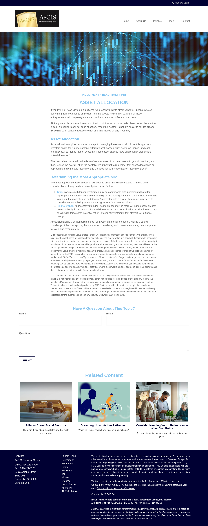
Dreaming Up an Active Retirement (104, 425)
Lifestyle (66, 481)
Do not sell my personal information (116, 488)
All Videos (67, 488)
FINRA (98, 503)
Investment (68, 463)
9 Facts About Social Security (46, 425)
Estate (65, 467)
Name (22, 313)
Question (24, 333)
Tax (64, 474)
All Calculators (69, 491)
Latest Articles (69, 484)
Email (109, 313)
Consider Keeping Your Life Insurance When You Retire (162, 427)
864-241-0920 (180, 3)
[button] (139, 19)
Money (65, 477)
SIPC (107, 503)
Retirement (68, 460)
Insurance (67, 470)
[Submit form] (27, 360)
